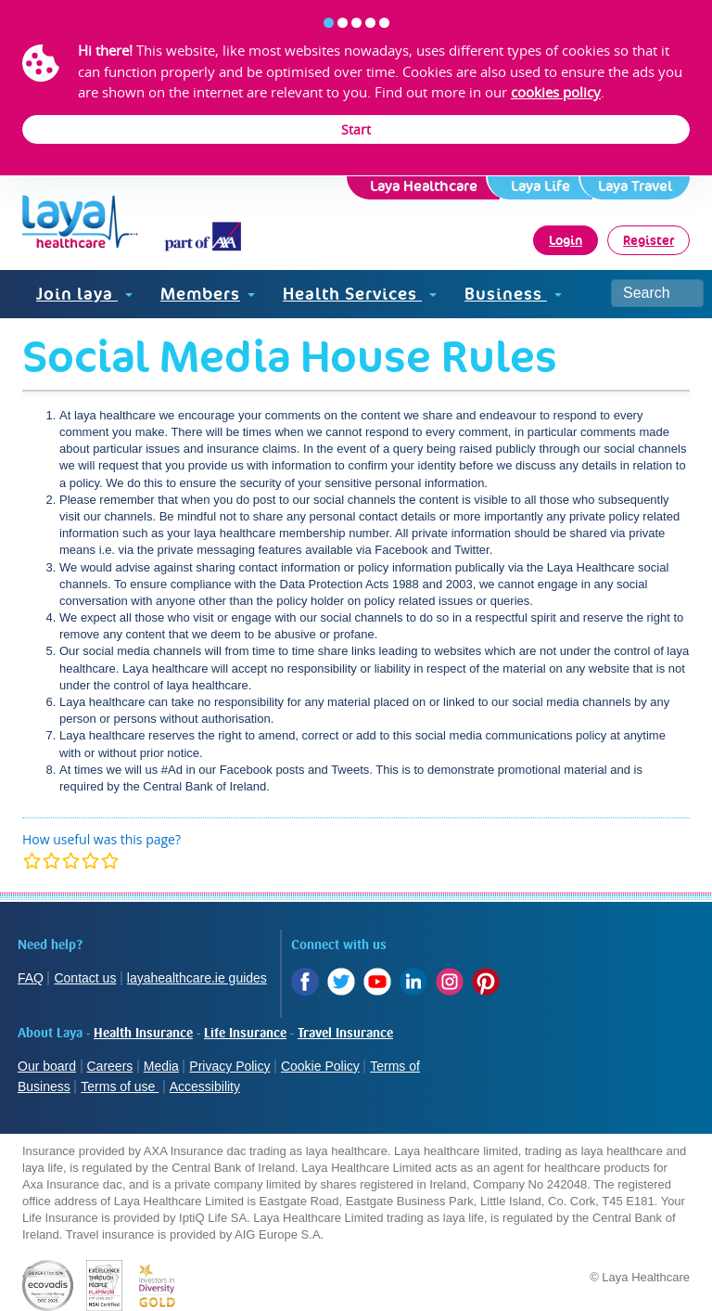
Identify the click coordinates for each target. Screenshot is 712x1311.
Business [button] (513, 293)
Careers (110, 1066)
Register (648, 240)
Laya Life (540, 186)
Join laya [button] (84, 293)
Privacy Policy (229, 1066)
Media (161, 1066)
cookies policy (556, 92)
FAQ (31, 977)
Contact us (85, 977)
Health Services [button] (360, 293)
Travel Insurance (345, 1033)
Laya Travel (635, 186)
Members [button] (207, 293)
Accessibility (205, 1086)
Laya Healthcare (423, 186)
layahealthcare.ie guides (197, 977)
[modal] (71, 860)
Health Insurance (143, 1033)
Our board (47, 1066)
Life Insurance (245, 1033)
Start (356, 129)
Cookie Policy (320, 1066)
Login (565, 240)
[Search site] (657, 293)
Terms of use (120, 1086)
